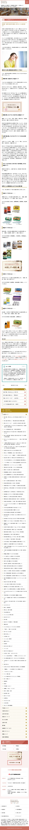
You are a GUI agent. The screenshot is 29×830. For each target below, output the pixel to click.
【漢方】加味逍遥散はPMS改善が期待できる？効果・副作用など (15, 551)
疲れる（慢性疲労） (7, 607)
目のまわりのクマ (7, 617)
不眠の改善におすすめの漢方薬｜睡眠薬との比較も (13, 595)
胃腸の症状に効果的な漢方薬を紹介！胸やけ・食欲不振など (14, 498)
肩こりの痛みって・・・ (8, 678)
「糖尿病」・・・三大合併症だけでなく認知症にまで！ (13, 669)
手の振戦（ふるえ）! (7, 686)
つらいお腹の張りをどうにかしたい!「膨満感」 (12, 676)
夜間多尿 (5, 681)
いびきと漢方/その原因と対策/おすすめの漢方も (12, 584)
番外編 (3, 725)
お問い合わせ (18, 812)
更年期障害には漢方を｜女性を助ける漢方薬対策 (12, 472)
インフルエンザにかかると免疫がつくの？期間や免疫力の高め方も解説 (15, 504)
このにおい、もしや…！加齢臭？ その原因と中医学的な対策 (15, 455)
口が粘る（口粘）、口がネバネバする (10, 653)
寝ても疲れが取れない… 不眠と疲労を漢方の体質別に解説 (14, 420)
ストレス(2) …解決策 (8, 638)
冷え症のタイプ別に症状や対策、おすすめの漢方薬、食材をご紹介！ (15, 602)
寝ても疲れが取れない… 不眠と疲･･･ (11, 395)
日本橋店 (4, 745)
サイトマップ (18, 816)
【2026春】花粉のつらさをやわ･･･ (10, 401)
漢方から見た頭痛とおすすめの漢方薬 (10, 561)
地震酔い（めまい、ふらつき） (9, 688)
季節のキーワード (6, 716)
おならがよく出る (7, 700)
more (23, 366)
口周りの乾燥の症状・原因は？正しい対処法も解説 (13, 529)
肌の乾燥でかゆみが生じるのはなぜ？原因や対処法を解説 (14, 518)
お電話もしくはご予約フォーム (20, 359)
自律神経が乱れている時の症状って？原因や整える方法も (14, 491)
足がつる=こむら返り (7, 631)
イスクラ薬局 (17, 356)
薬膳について (5, 734)
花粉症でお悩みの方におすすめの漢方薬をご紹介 (12, 450)
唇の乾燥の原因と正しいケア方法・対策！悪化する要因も (14, 536)
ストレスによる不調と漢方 (8, 614)
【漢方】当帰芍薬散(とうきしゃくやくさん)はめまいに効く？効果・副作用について (15, 547)
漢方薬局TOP (4, 806)
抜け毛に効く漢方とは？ (8, 646)
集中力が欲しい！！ (8, 634)
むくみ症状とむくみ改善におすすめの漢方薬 (12, 556)
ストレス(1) (6, 648)
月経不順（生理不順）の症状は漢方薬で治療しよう (13, 563)
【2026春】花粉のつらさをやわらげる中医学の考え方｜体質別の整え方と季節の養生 (15, 426)
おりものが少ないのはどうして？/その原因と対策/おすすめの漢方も (15, 592)
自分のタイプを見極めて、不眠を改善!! (11, 621)
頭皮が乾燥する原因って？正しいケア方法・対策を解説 (14, 531)
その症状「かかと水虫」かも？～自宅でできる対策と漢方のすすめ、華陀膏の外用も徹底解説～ (15, 447)
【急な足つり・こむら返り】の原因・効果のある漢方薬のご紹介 (15, 661)
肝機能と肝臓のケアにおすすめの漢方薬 (11, 553)
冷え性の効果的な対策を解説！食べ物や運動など (12, 512)
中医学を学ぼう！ (6, 711)
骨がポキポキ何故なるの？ (8, 650)
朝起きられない (6, 641)
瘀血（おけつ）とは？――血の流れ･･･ (11, 398)
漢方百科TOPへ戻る (14, 385)
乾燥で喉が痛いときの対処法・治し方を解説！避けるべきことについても (15, 515)
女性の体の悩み (5, 713)
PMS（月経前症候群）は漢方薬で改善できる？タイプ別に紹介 (15, 575)
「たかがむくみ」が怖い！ (8, 671)
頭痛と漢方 (6, 624)
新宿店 (17, 745)
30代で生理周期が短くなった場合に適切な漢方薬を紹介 (14, 474)
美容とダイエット (6, 731)
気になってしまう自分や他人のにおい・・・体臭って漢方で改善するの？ (15, 440)
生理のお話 (4, 722)
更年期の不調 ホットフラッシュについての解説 (12, 464)
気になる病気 (5, 719)
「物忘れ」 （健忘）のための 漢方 (10, 629)
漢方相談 (3, 812)
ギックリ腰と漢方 (7, 673)
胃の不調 (5, 619)
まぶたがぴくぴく (7, 605)
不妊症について (5, 708)
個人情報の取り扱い (5, 816)
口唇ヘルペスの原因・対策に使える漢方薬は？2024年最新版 (15, 570)
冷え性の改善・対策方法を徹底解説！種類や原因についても (14, 541)
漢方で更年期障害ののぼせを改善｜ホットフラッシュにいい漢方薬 (15, 578)
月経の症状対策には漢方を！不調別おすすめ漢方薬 (13, 568)
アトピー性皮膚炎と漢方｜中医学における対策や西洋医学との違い (15, 598)
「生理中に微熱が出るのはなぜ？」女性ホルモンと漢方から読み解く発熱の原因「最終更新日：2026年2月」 (15, 443)
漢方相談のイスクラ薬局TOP (5, 5)
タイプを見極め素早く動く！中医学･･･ (11, 404)
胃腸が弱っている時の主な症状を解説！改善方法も (13, 496)
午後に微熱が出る (7, 612)
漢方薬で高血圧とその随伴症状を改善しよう (12, 558)
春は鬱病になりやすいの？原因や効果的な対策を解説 (13, 494)
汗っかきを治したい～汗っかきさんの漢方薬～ (12, 626)
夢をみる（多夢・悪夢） (8, 609)
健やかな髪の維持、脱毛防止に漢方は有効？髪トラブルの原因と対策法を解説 (15, 436)
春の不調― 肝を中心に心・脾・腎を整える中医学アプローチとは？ (15, 417)
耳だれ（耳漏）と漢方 (8, 690)
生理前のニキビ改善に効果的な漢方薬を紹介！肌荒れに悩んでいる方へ (15, 477)
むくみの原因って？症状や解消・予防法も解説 (12, 539)
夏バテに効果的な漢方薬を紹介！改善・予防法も (12, 480)
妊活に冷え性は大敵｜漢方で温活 (10, 581)
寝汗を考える (6, 664)
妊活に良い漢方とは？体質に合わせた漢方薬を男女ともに (14, 457)
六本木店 (4, 749)
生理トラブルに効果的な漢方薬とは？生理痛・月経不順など (14, 589)
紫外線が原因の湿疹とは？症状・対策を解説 (12, 483)
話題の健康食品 (5, 737)
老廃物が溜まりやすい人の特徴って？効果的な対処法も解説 (14, 485)
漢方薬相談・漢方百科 (14, 5)
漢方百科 (18, 806)
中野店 (17, 749)
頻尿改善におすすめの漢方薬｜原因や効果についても (13, 586)
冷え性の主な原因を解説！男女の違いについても (12, 507)
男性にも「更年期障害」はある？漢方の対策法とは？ (13, 452)
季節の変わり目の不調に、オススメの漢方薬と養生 (13, 467)
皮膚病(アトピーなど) (6, 728)
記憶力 (5, 683)
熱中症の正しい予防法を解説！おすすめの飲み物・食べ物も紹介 (15, 488)
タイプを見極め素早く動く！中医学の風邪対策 (12, 429)
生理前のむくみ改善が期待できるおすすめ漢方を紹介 (13, 543)
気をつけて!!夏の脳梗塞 (8, 705)
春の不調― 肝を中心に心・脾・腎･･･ (11, 392)
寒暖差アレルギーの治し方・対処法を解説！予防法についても (15, 520)
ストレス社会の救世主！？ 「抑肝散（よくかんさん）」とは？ (15, 655)
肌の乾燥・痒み (6, 693)
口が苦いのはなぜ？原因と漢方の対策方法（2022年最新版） (15, 666)
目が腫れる (6, 698)
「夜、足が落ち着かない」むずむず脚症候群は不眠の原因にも (15, 460)
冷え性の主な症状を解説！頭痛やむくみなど (12, 509)
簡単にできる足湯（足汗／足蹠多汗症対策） (12, 469)
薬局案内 (3, 809)
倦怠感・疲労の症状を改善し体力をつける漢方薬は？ (13, 565)
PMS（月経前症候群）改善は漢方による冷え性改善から (14, 573)
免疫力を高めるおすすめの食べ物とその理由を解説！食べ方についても (15, 432)
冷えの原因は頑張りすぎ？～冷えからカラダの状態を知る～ (14, 658)
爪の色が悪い (6, 702)
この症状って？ (20, 5)
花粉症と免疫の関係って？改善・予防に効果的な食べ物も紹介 (15, 501)
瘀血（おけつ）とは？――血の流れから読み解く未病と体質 (14, 423)
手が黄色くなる (6, 636)
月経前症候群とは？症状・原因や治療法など (12, 534)
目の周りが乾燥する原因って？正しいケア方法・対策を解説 (14, 527)
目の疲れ (5, 643)
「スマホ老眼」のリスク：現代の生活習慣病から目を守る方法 (15, 462)
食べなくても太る (7, 695)
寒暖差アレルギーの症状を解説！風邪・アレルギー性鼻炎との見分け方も (15, 524)
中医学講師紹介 (19, 809)
